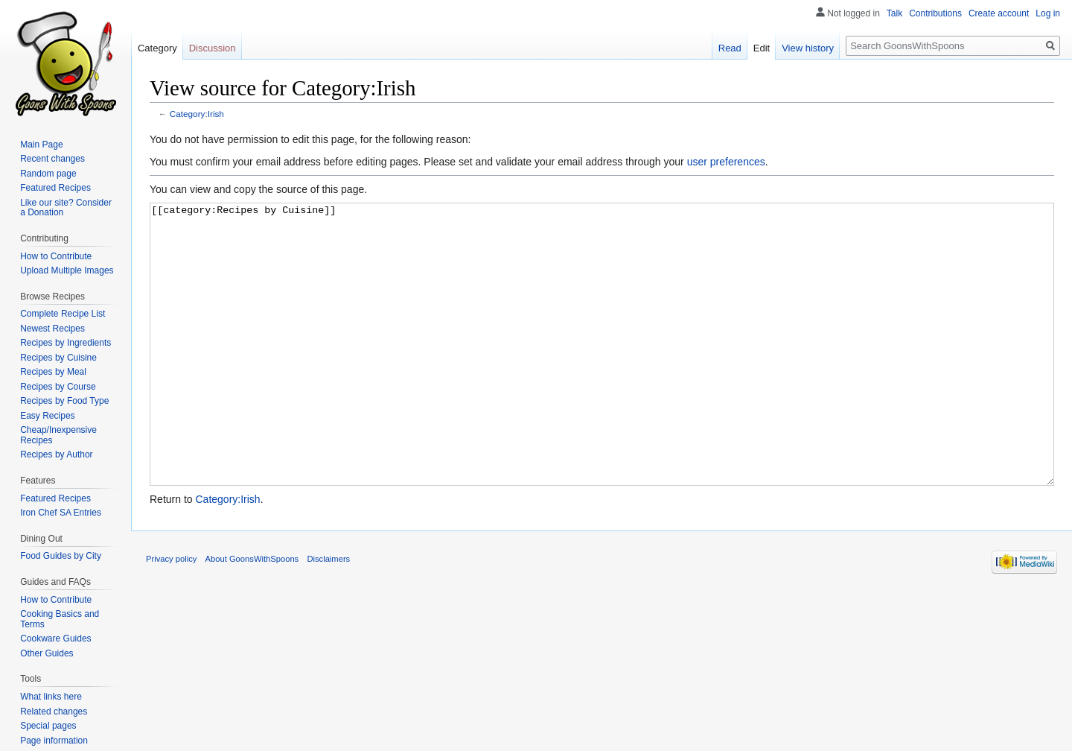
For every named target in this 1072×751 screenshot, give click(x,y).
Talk (894, 13)
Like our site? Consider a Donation (66, 207)
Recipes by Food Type (64, 401)
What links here (51, 696)
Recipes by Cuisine (58, 357)
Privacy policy (171, 614)
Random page (48, 173)
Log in (1048, 13)
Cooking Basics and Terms (59, 619)
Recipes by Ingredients (65, 343)
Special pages (48, 725)
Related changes (53, 711)
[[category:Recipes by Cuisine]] (602, 372)
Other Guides (46, 653)
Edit (761, 48)
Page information (54, 740)
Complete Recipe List (62, 313)
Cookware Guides (55, 638)
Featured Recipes (55, 188)
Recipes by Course (57, 386)
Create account (999, 13)
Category (157, 48)
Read (729, 48)
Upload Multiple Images (66, 270)
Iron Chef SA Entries (60, 512)
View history (808, 48)
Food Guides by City (60, 556)
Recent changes (52, 158)
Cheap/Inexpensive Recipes (58, 435)
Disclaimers (328, 614)
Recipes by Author (56, 454)
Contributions (935, 13)
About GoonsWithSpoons (252, 614)
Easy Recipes (47, 416)
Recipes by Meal (53, 372)
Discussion (212, 48)
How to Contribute (56, 256)
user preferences (726, 162)
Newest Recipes (52, 328)
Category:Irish (197, 113)
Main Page (41, 144)
